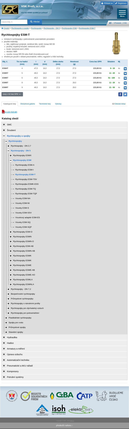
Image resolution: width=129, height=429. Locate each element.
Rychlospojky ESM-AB (23, 246)
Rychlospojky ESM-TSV (26, 179)
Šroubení (11, 130)
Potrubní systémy (15, 377)
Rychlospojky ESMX (22, 155)
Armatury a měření (16, 349)
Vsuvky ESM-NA (22, 198)
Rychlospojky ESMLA (23, 279)
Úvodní (6, 28)
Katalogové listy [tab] (9, 104)
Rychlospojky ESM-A (24, 165)
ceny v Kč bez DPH (11, 94)
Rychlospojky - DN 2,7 (21, 146)
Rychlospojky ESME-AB (24, 270)
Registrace (120, 3)
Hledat (35, 21)
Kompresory (13, 371)
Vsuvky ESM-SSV (23, 213)
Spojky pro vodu (16, 322)
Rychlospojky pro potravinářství (25, 313)
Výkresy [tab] (58, 104)
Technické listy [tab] (45, 104)
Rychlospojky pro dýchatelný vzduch (27, 308)
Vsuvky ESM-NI (22, 203)
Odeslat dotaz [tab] (119, 104)
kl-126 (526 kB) (9, 112)
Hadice (10, 343)
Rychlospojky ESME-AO (24, 275)
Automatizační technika (18, 360)
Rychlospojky (36, 28)
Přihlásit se (107, 3)
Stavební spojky (16, 332)
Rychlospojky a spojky (20, 28)
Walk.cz (72, 420)
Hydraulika (12, 337)
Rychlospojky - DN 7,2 (21, 289)
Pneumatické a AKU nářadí (20, 366)
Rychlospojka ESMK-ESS (27, 184)
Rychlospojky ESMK (22, 256)
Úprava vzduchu (14, 354)
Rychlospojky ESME (22, 265)
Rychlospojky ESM (69, 28)
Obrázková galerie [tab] (27, 104)
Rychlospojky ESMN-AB (24, 251)
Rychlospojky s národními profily (25, 303)
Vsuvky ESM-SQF (23, 227)
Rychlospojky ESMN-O (23, 241)
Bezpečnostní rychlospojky (23, 294)
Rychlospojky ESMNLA (23, 284)
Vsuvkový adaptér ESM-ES (27, 217)
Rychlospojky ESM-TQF (26, 193)
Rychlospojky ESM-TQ (25, 189)
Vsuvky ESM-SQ (23, 222)
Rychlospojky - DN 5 (52, 28)
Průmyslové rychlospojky (22, 299)
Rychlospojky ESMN (22, 236)
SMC (9, 124)
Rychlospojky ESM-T (87, 28)
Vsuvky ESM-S (22, 208)
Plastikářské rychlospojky (20, 318)
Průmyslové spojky (17, 327)
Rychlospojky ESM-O (22, 232)
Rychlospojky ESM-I (24, 170)
